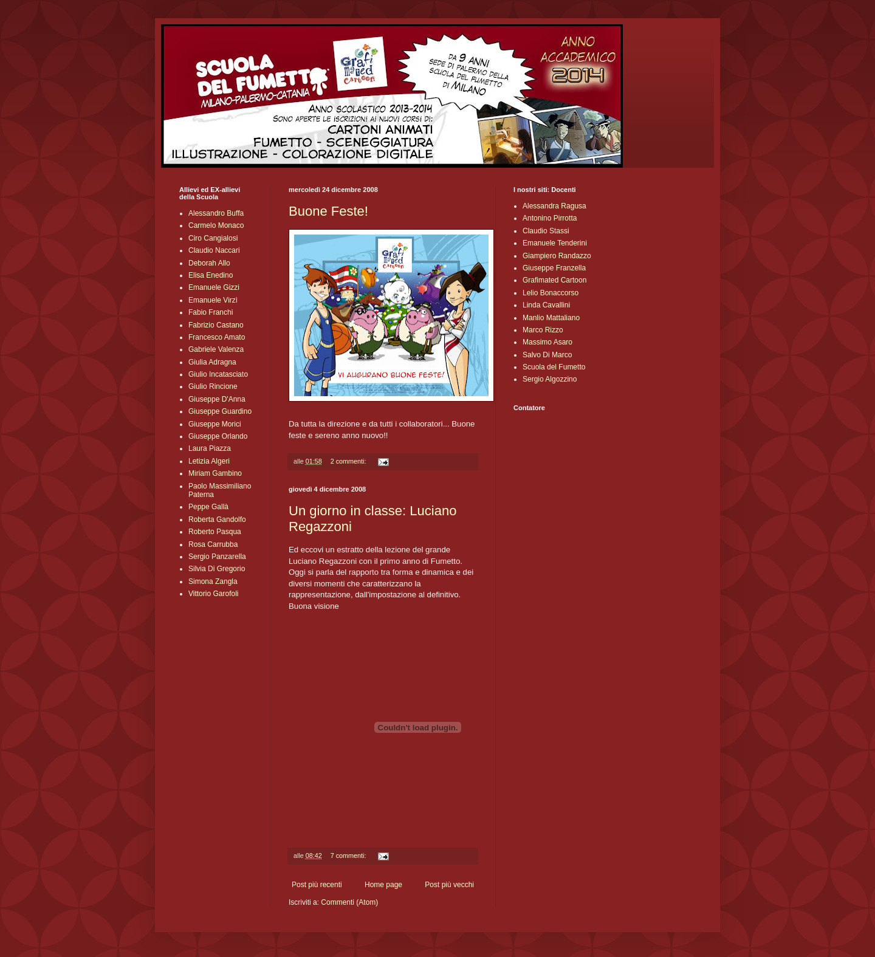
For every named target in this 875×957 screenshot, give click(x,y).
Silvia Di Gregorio (216, 568)
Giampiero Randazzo (557, 256)
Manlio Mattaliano (551, 318)
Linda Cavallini (546, 305)
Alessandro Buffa (216, 213)
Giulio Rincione (213, 386)
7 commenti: (349, 855)
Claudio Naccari (214, 250)
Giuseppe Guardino (220, 411)
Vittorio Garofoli (213, 593)
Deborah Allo (209, 263)
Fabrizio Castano (216, 325)
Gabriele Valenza (216, 349)
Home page (383, 884)
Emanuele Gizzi (213, 287)
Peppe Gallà (208, 507)
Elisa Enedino (210, 275)
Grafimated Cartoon (554, 280)
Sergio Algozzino (550, 379)
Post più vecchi (449, 884)
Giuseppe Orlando (217, 436)
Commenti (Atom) (349, 902)
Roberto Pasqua (214, 531)
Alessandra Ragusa (554, 206)
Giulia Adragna (212, 362)
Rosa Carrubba (213, 544)
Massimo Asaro (547, 342)
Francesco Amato (216, 337)
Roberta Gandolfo (217, 519)
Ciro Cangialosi (213, 238)
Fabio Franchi (210, 312)
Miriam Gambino (215, 473)
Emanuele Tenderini (555, 243)
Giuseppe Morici (214, 424)
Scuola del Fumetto (554, 367)
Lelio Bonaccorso (550, 293)
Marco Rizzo (543, 330)
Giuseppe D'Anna (216, 399)
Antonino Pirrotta (550, 218)
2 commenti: (349, 461)
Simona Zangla (213, 581)
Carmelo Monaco (216, 225)
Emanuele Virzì (213, 300)
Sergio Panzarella (217, 556)
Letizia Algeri (209, 461)
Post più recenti (317, 884)
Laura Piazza (209, 448)
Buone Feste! (328, 211)
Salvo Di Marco (547, 355)
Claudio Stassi (546, 231)
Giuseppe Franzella (554, 268)
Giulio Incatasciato (218, 374)
